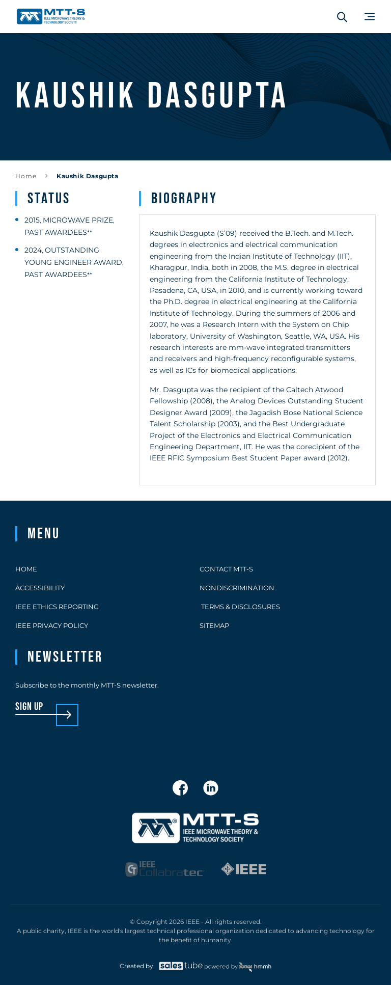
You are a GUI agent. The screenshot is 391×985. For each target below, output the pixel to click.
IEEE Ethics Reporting (57, 607)
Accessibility (40, 588)
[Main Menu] (370, 16)
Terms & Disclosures (240, 607)
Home (26, 176)
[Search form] (342, 17)
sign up (29, 707)
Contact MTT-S (226, 569)
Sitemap (214, 625)
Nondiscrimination (237, 588)
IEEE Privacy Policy (51, 625)
